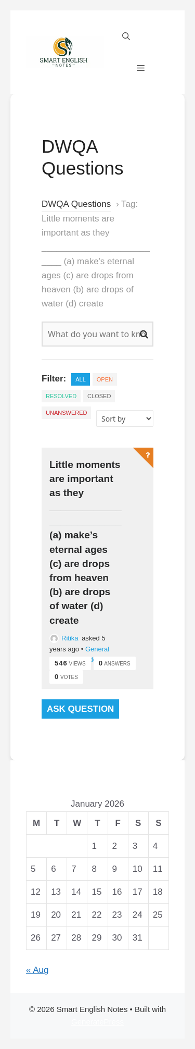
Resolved (61, 396)
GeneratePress (97, 1021)
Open (105, 379)
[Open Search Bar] (126, 36)
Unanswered (66, 413)
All (80, 379)
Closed (99, 396)
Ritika (64, 638)
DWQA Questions (76, 204)
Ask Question (80, 709)
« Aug (37, 970)
